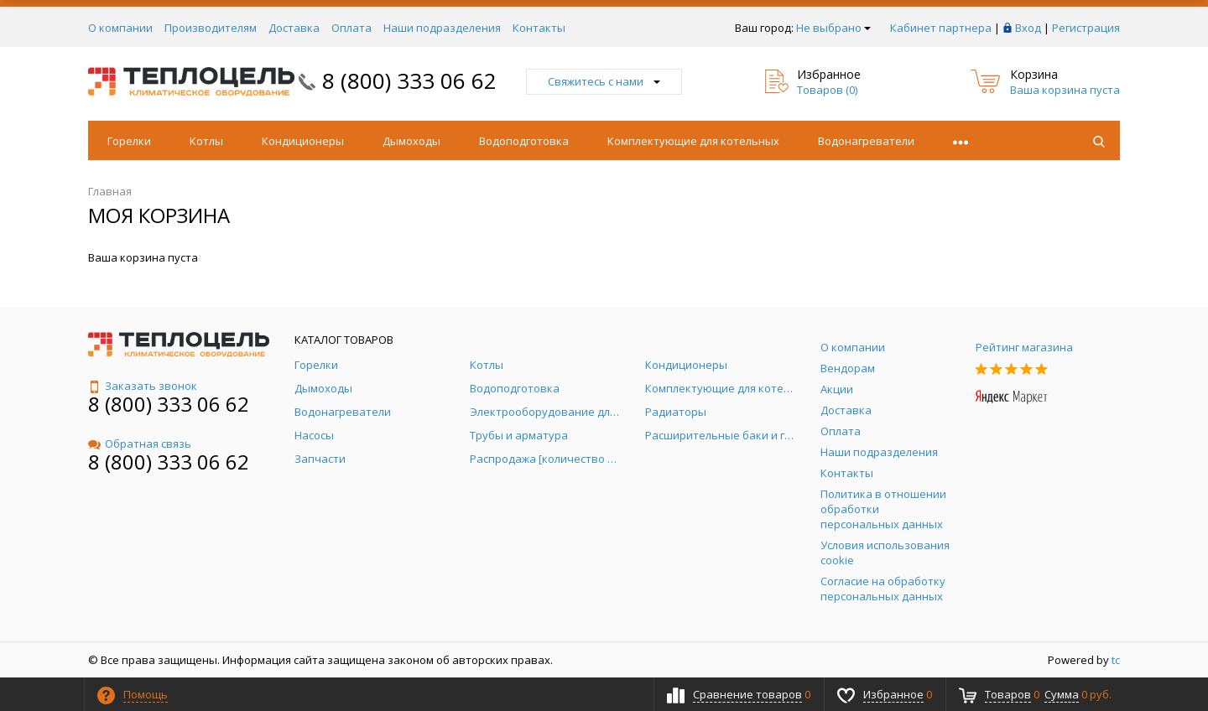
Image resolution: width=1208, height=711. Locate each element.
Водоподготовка (524, 140)
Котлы (206, 140)
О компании (120, 27)
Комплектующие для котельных (693, 140)
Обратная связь (139, 443)
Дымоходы (411, 140)
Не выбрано (833, 27)
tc (1116, 659)
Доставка (294, 27)
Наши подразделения (442, 27)
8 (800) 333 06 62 (409, 80)
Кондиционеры (303, 140)
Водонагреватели (866, 140)
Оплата (351, 27)
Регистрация (1086, 27)
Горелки (129, 140)
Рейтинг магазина (1024, 347)
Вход (1028, 27)
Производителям (210, 27)
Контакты (539, 27)
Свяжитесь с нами (604, 81)
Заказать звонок (142, 385)
